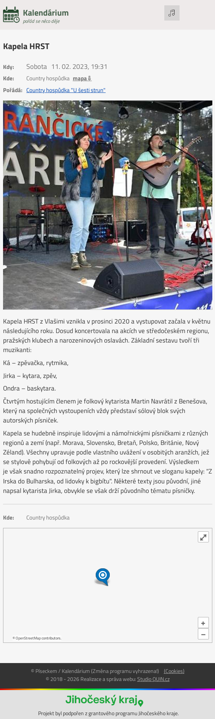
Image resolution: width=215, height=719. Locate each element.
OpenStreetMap (28, 638)
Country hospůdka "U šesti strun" (66, 90)
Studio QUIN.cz (153, 679)
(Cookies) (174, 671)
